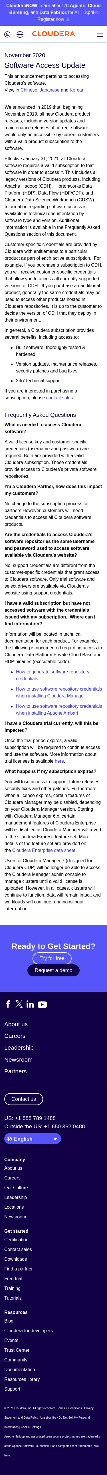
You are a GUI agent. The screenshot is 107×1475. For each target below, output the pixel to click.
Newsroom (18, 1059)
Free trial (13, 1278)
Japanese (49, 90)
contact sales (59, 397)
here (59, 761)
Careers (14, 1035)
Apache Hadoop (14, 1436)
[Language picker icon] (20, 35)
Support (12, 1389)
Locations (14, 1207)
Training (12, 1288)
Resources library (22, 1379)
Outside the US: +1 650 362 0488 (44, 1126)
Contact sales (18, 1249)
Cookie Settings (31, 1427)
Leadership (19, 1047)
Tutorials (13, 1298)
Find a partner (18, 1268)
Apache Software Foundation (30, 1446)
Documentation (19, 1369)
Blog (8, 1321)
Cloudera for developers (28, 1330)
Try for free (52, 958)
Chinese (29, 90)
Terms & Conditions (69, 1408)
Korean (77, 90)
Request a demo (53, 970)
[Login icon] (7, 35)
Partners (15, 1071)
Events (11, 1340)
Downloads (15, 1259)
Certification (16, 1239)
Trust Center (16, 1350)
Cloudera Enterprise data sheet (43, 850)
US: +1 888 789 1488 (30, 1118)
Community (15, 1359)
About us (16, 1024)
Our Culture (16, 1187)
